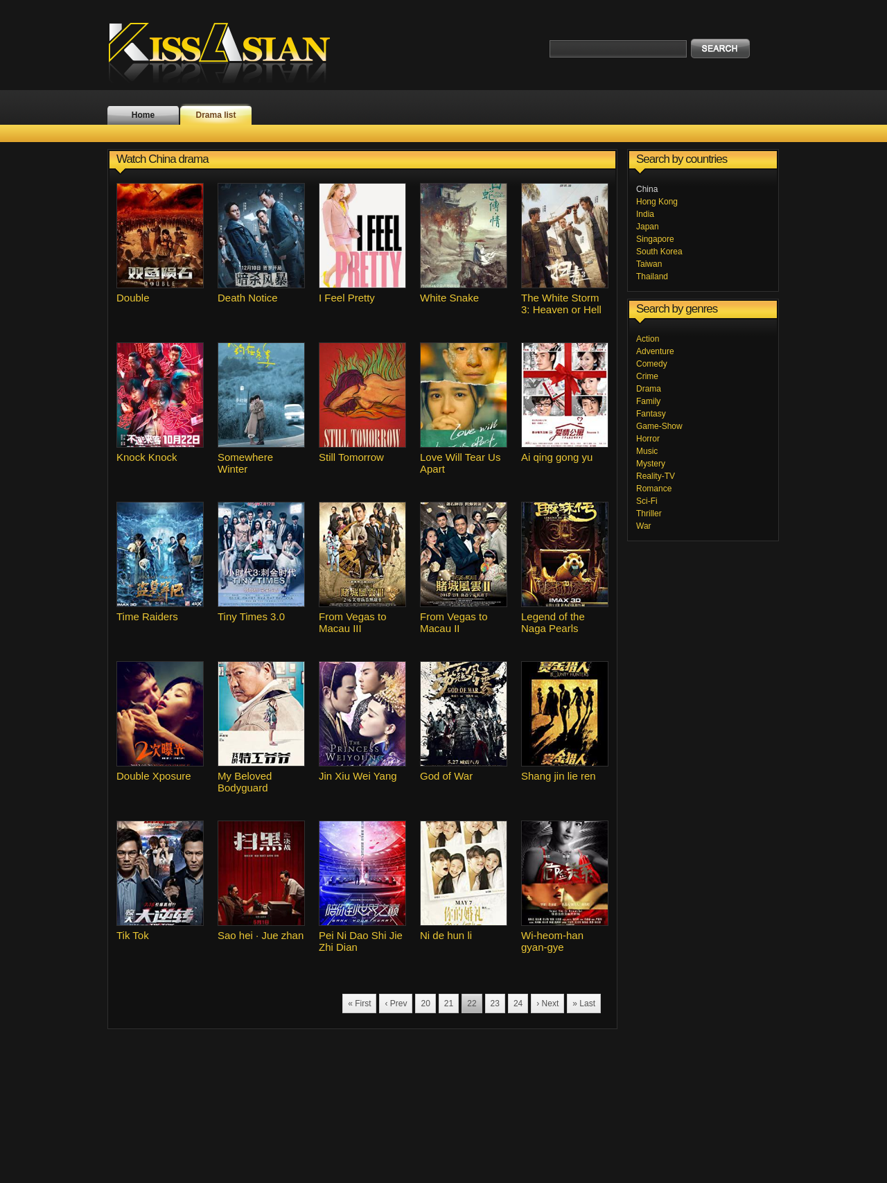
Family (648, 401)
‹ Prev (396, 1003)
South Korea (659, 251)
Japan (647, 226)
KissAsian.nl (228, 52)
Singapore (655, 239)
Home (143, 115)
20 (425, 1003)
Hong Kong (657, 202)
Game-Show (659, 426)
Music (647, 451)
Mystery (650, 463)
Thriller (649, 513)
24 (517, 1003)
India (645, 214)
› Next (547, 1003)
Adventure (655, 351)
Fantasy (651, 414)
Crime (647, 376)
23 (495, 1003)
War (643, 526)
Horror (648, 439)
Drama (648, 389)
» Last (583, 1003)
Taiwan (649, 264)
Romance (653, 488)
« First (359, 1003)
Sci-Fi (647, 501)
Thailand (652, 276)
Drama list (215, 115)
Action (647, 339)
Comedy (651, 364)
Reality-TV (655, 476)
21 (448, 1003)
